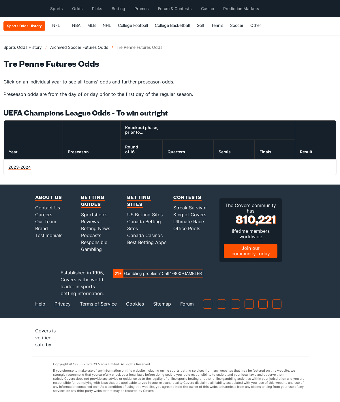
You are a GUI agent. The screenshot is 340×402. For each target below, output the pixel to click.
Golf (200, 25)
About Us (48, 197)
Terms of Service (98, 304)
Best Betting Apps (146, 242)
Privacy (63, 304)
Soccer (236, 25)
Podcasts (91, 235)
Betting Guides (93, 200)
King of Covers (189, 214)
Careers (43, 214)
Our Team (45, 221)
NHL (107, 25)
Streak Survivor (190, 208)
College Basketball (172, 25)
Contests (187, 197)
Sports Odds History (22, 47)
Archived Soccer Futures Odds (79, 47)
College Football (133, 25)
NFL (58, 25)
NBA (76, 25)
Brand (41, 228)
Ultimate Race (188, 221)
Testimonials (48, 235)
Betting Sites (139, 200)
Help (40, 304)
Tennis (217, 25)
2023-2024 (19, 167)
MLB (91, 25)
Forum (187, 304)
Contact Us (47, 208)
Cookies (135, 304)
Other (258, 25)
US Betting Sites (145, 214)
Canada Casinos (145, 235)
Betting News (95, 228)
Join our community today (251, 250)
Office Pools (186, 228)
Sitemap (162, 304)
